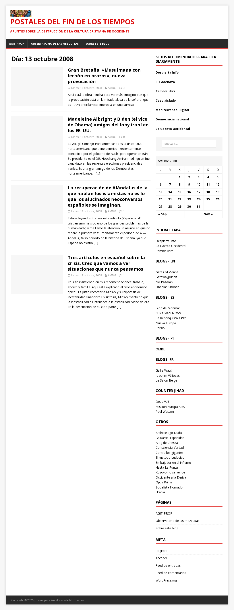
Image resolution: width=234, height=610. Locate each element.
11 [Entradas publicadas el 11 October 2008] (208, 184)
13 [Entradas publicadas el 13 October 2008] (160, 192)
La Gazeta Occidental (173, 129)
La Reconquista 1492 (171, 318)
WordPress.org (166, 580)
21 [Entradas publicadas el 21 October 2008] (170, 199)
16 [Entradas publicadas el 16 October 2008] (189, 192)
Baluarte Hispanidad (170, 438)
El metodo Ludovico (170, 457)
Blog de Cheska (167, 443)
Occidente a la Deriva (171, 477)
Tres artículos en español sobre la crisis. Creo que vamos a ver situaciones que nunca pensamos (106, 263)
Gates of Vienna (167, 272)
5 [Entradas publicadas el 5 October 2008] (218, 177)
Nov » (208, 214)
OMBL (160, 349)
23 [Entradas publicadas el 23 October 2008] (189, 199)
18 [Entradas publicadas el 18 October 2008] (208, 192)
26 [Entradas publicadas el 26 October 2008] (217, 199)
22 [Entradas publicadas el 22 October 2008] (179, 199)
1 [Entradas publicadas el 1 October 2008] (179, 177)
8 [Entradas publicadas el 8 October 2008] (179, 184)
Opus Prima (164, 482)
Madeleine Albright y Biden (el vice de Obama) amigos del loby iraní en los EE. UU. (108, 124)
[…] (98, 173)
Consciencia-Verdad (170, 447)
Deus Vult (162, 401)
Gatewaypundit (166, 277)
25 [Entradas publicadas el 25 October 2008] (208, 199)
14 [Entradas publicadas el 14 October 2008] (170, 192)
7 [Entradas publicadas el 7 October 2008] (170, 184)
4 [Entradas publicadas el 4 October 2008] (208, 177)
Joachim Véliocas (168, 375)
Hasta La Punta (167, 467)
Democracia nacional (172, 119)
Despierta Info (167, 72)
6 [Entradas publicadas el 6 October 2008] (160, 184)
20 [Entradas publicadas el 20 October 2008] (160, 199)
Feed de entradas (168, 565)
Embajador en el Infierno (173, 462)
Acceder (161, 558)
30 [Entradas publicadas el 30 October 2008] (189, 206)
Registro (162, 551)
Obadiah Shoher (167, 287)
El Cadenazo (165, 82)
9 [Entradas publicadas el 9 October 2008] (189, 184)
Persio (160, 328)
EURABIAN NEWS (168, 313)
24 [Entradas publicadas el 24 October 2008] (198, 199)
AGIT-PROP (16, 44)
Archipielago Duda (169, 433)
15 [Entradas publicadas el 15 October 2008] (179, 192)
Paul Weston (165, 411)
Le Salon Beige (166, 380)
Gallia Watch (164, 370)
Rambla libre (166, 91)
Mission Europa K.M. (170, 407)
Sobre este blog (97, 44)
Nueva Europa (166, 323)
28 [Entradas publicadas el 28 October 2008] (170, 206)
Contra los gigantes (170, 452)
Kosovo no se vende (170, 472)
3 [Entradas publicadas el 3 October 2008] (198, 177)
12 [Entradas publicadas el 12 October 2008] (217, 184)
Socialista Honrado (169, 487)
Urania (160, 492)
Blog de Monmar (168, 308)
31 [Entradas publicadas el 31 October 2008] (198, 206)
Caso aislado (166, 100)
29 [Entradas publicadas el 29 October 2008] (179, 206)
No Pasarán (164, 282)
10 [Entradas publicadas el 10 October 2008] (198, 184)
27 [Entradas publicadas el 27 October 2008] (160, 206)
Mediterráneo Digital (172, 110)
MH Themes (76, 600)
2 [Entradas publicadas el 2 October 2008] (189, 177)
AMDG (112, 88)
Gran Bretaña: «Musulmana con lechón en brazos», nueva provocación (104, 75)
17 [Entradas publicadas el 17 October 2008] (198, 192)
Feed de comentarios (171, 573)
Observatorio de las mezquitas (55, 44)
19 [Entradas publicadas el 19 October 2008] (217, 192)
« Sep (162, 214)
